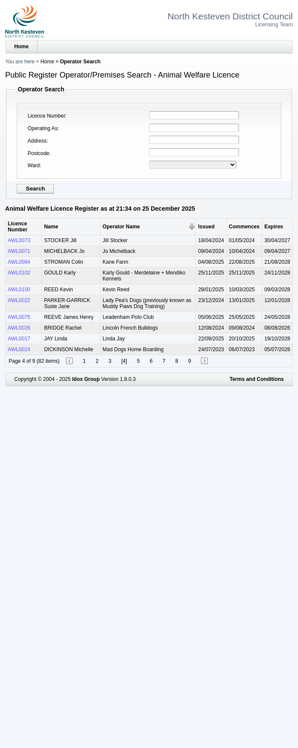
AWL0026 (19, 328)
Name (51, 227)
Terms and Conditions (256, 379)
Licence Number (46, 116)
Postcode (38, 153)
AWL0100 (19, 290)
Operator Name (121, 227)
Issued (206, 227)
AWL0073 (19, 240)
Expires (273, 227)
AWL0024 (19, 349)
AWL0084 (19, 262)
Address (37, 141)
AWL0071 (19, 251)
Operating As (42, 128)
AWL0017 (19, 339)
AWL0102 (19, 273)
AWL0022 (19, 300)
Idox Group (86, 379)
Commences (244, 227)
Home (21, 47)
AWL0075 (19, 317)
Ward (34, 165)
